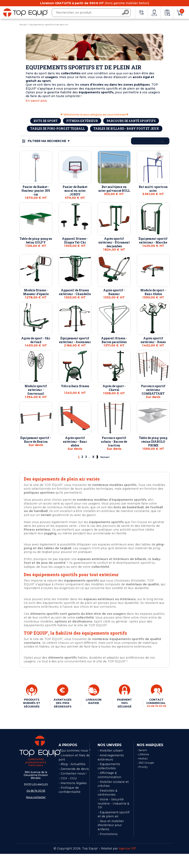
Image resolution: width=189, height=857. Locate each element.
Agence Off (127, 851)
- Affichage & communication (109, 778)
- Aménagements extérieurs (111, 760)
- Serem (142, 753)
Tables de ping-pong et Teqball (57, 129)
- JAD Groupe (145, 765)
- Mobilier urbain (110, 754)
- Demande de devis (74, 772)
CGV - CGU (69, 781)
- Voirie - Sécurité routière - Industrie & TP (113, 807)
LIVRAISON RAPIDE (93, 701)
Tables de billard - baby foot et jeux (126, 129)
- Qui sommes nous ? (75, 754)
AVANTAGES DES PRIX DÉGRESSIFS (62, 703)
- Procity (142, 770)
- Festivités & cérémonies (107, 796)
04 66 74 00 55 (35, 793)
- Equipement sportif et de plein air (113, 818)
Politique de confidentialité (70, 793)
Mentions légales (74, 786)
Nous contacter (36, 800)
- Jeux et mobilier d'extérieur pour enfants (111, 828)
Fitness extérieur (82, 121)
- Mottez (142, 761)
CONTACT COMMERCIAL (155, 702)
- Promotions (108, 837)
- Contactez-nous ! (72, 777)
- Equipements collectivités (109, 769)
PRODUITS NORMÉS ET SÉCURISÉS (31, 704)
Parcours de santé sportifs (131, 121)
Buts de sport (46, 121)
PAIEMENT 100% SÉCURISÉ (123, 703)
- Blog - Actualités (72, 767)
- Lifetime (143, 757)
